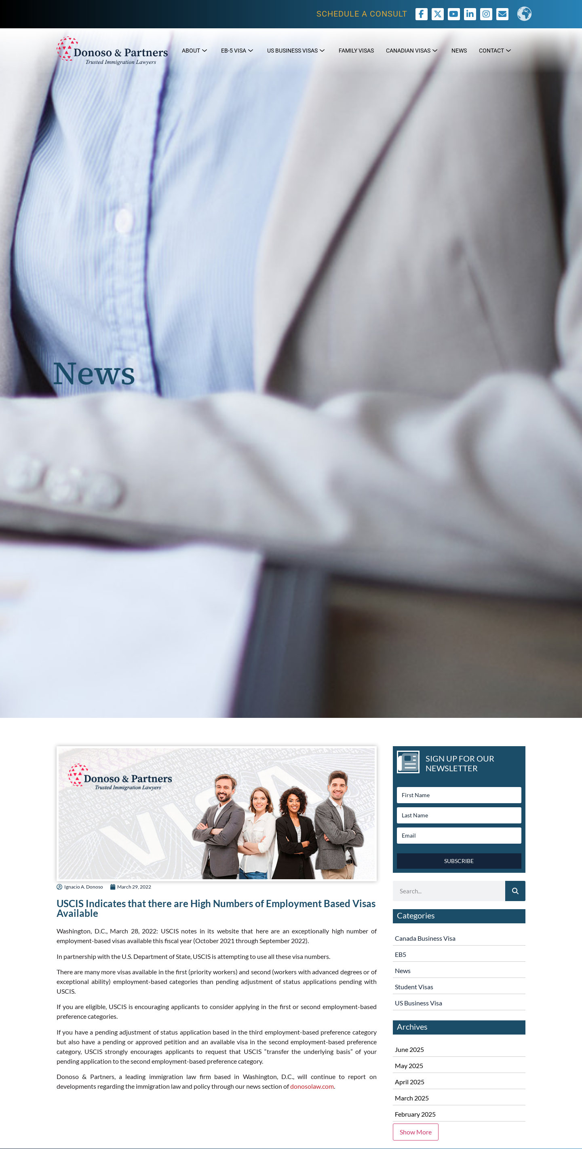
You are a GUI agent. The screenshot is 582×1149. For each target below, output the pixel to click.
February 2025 (415, 1114)
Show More (416, 1132)
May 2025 (409, 1065)
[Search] (515, 891)
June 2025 (409, 1049)
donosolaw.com (312, 1086)
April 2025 (409, 1082)
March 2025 (412, 1098)
